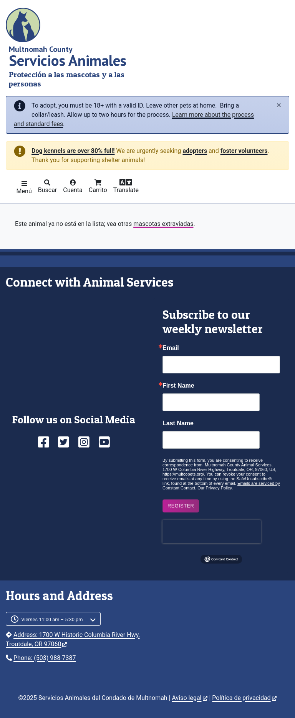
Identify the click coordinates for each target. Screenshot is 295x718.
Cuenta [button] (73, 190)
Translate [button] (126, 190)
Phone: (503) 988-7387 (44, 658)
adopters (194, 150)
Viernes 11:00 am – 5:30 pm (52, 619)
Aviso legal (189, 697)
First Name (178, 386)
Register (180, 506)
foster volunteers (244, 150)
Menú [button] (24, 191)
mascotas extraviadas (163, 223)
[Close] (279, 105)
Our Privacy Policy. (215, 488)
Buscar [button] (47, 190)
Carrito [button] (98, 190)
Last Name (178, 423)
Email (170, 348)
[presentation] (211, 531)
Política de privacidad (244, 697)
